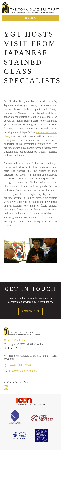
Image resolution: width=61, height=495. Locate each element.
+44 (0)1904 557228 (20, 365)
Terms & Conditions (15, 340)
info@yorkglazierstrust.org (23, 370)
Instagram (6, 387)
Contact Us (30, 311)
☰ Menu (30, 17)
